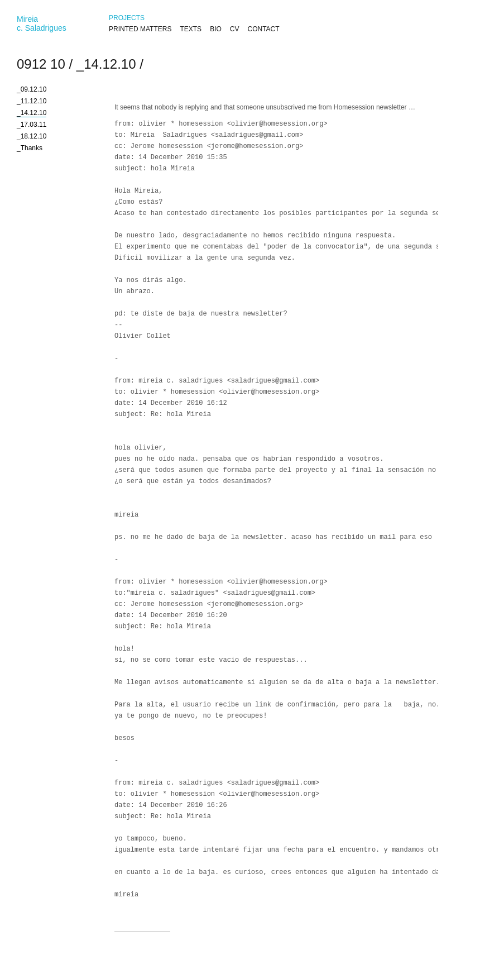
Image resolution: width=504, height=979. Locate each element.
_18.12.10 (31, 136)
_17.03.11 (31, 124)
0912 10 (41, 63)
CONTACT (263, 29)
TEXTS (190, 29)
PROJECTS (127, 18)
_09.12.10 (31, 89)
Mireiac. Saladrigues (41, 23)
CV (234, 29)
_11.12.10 (31, 101)
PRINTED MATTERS (140, 29)
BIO (216, 29)
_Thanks (29, 148)
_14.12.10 (106, 63)
